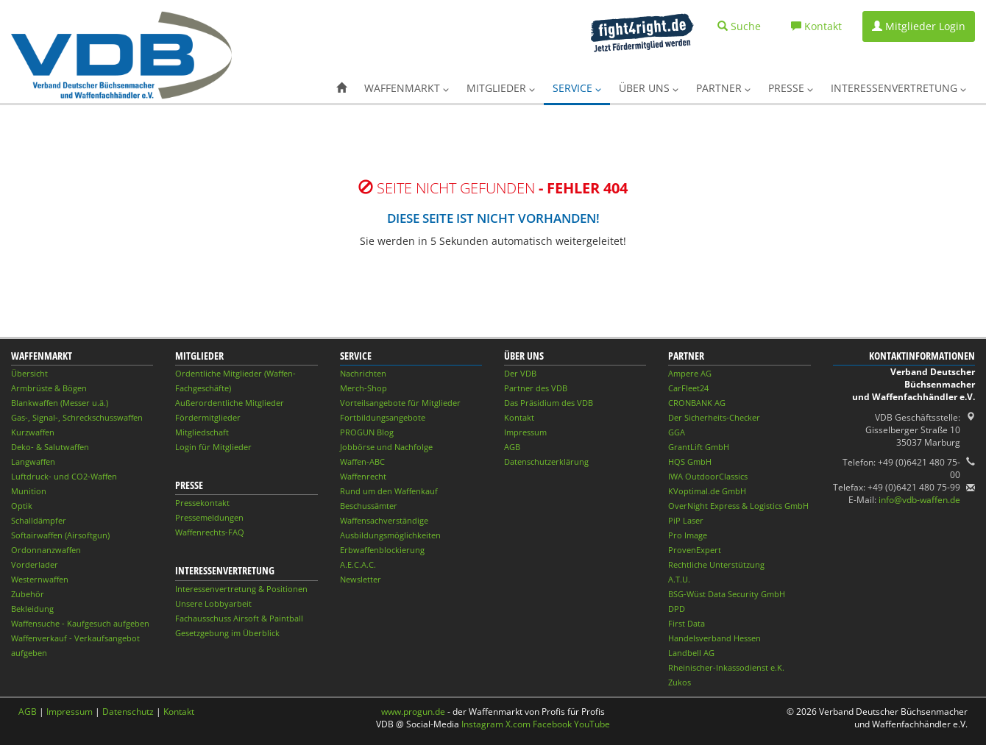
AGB (512, 446)
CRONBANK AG (697, 402)
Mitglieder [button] (501, 88)
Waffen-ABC (362, 461)
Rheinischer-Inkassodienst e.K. (726, 667)
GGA (676, 432)
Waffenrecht (363, 476)
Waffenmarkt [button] (406, 88)
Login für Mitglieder (213, 446)
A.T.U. (679, 579)
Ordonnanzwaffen (46, 549)
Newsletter (360, 579)
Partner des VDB (535, 387)
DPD (676, 608)
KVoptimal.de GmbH (707, 490)
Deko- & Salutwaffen (50, 446)
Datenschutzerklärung (546, 461)
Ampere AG (690, 373)
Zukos (679, 682)
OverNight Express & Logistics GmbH (738, 505)
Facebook (552, 724)
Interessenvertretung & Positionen (241, 588)
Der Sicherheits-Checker (714, 417)
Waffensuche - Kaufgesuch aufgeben (80, 623)
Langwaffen (33, 461)
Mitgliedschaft (202, 432)
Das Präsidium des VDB (548, 402)
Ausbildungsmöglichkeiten (390, 535)
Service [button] (577, 88)
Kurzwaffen (32, 432)
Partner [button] (723, 88)
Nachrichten (363, 373)
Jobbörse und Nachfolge (386, 446)
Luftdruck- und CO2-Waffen (64, 476)
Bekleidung (32, 608)
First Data (686, 623)
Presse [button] (790, 88)
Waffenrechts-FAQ (209, 532)
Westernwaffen (39, 579)
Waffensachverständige (384, 520)
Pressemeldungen (209, 517)
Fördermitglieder (208, 417)
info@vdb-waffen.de (919, 499)
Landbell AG (691, 652)
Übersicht (29, 373)
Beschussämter (368, 505)
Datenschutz (128, 711)
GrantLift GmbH (698, 446)
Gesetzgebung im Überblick (227, 632)
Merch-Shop (363, 387)
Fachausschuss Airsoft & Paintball (239, 618)
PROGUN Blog (367, 432)
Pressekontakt (202, 502)
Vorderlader (34, 564)
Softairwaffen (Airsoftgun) (60, 535)
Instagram (482, 724)
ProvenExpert (694, 549)
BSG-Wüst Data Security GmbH (726, 593)
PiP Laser (685, 520)
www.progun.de (413, 711)
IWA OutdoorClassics (708, 476)
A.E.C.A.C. (358, 564)
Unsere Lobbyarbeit (213, 603)
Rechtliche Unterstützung (716, 564)
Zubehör (27, 593)
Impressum (525, 432)
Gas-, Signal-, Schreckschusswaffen (77, 417)
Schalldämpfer (38, 520)
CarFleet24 (688, 387)
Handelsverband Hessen (714, 638)
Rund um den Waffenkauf (389, 490)
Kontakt (519, 417)
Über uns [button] (648, 88)
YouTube (592, 724)
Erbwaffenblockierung (382, 549)
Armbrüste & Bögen (49, 387)
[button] (341, 88)
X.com (518, 724)
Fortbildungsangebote (382, 417)
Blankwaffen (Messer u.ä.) (59, 402)
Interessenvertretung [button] (898, 88)
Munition (28, 490)
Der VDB (520, 373)
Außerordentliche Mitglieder (229, 402)
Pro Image (687, 535)
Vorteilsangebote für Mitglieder (400, 402)
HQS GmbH (690, 461)
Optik (21, 505)
